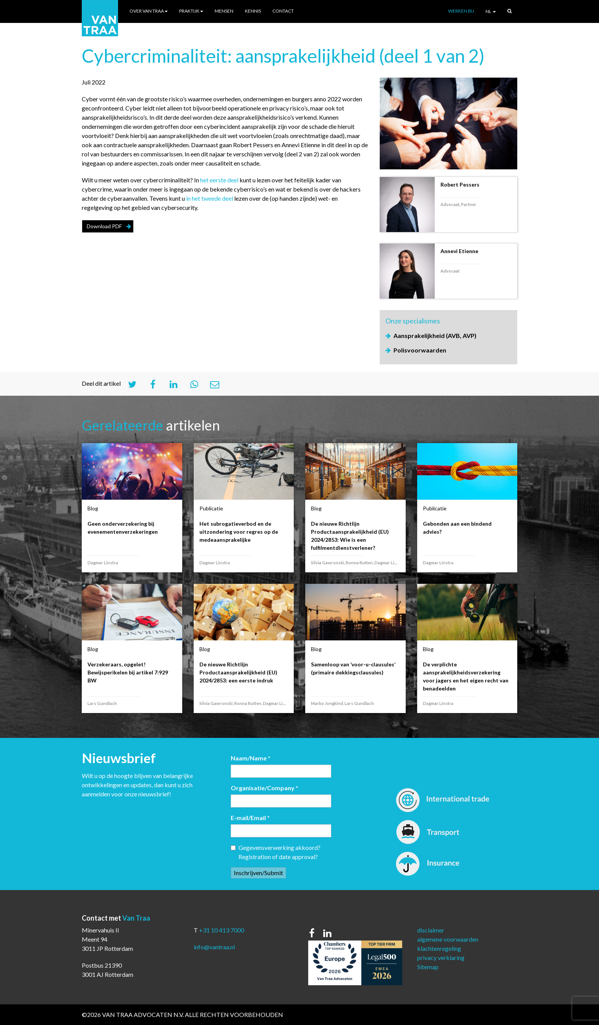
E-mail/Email (250, 817)
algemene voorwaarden (447, 939)
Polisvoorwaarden (419, 350)
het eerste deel (219, 180)
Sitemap (428, 966)
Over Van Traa (149, 11)
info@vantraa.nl (214, 946)
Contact (283, 11)
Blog (92, 508)
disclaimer (430, 930)
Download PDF (104, 226)
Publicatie (211, 508)
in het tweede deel (209, 198)
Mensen (224, 11)
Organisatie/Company (264, 787)
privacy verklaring (441, 957)
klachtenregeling (439, 948)
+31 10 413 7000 (221, 930)
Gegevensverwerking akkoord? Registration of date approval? (276, 852)
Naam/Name (250, 758)
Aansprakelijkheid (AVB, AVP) (434, 335)
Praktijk (191, 11)
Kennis (253, 11)
